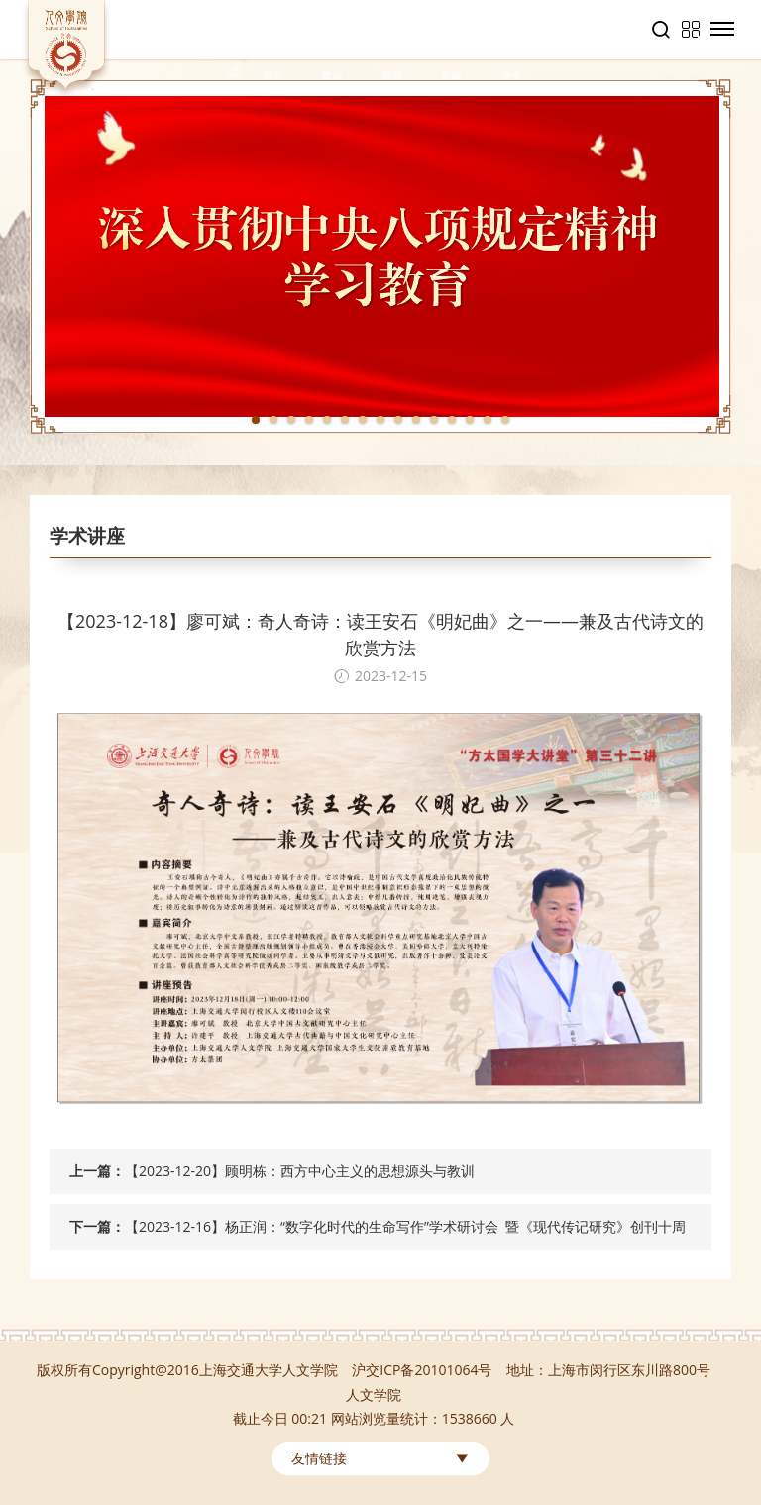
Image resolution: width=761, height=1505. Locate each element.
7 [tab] (363, 420)
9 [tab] (398, 420)
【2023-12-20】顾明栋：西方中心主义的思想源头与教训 (300, 1170)
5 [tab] (327, 420)
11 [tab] (434, 420)
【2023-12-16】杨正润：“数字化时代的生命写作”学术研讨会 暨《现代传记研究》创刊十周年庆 (405, 1233)
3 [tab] (291, 420)
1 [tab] (256, 420)
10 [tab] (416, 420)
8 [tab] (380, 420)
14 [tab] (487, 420)
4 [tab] (309, 420)
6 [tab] (345, 420)
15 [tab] (505, 420)
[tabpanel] (380, 256)
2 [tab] (273, 420)
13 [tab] (470, 420)
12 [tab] (452, 420)
